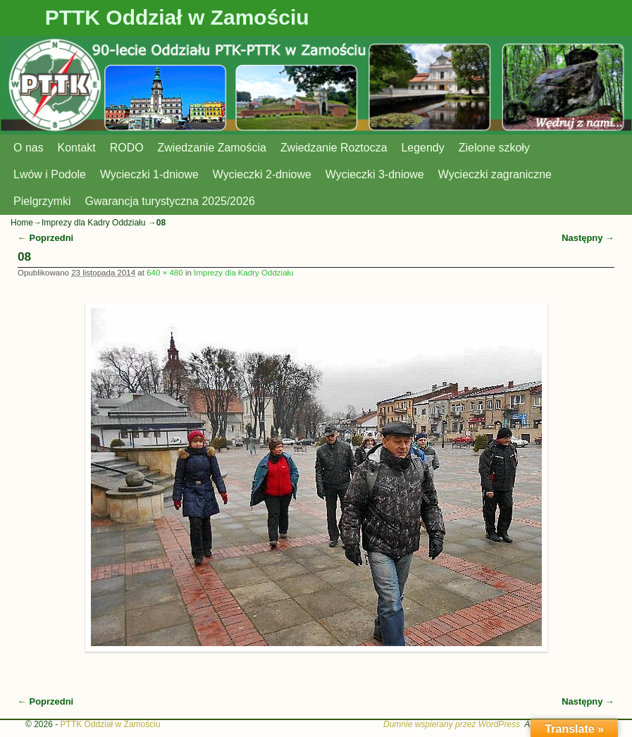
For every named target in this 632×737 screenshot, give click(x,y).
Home (22, 223)
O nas (28, 148)
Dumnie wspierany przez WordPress (451, 724)
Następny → (588, 238)
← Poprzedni (45, 238)
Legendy (423, 148)
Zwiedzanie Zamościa (212, 148)
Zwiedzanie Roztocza (334, 148)
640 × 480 (165, 272)
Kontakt (77, 148)
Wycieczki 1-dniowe (149, 174)
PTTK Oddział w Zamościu (177, 17)
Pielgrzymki (42, 201)
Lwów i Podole (49, 174)
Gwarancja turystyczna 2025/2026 (170, 201)
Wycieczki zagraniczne (495, 174)
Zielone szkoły (494, 148)
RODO (127, 148)
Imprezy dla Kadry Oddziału (93, 223)
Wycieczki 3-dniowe (375, 174)
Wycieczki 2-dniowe (262, 174)
